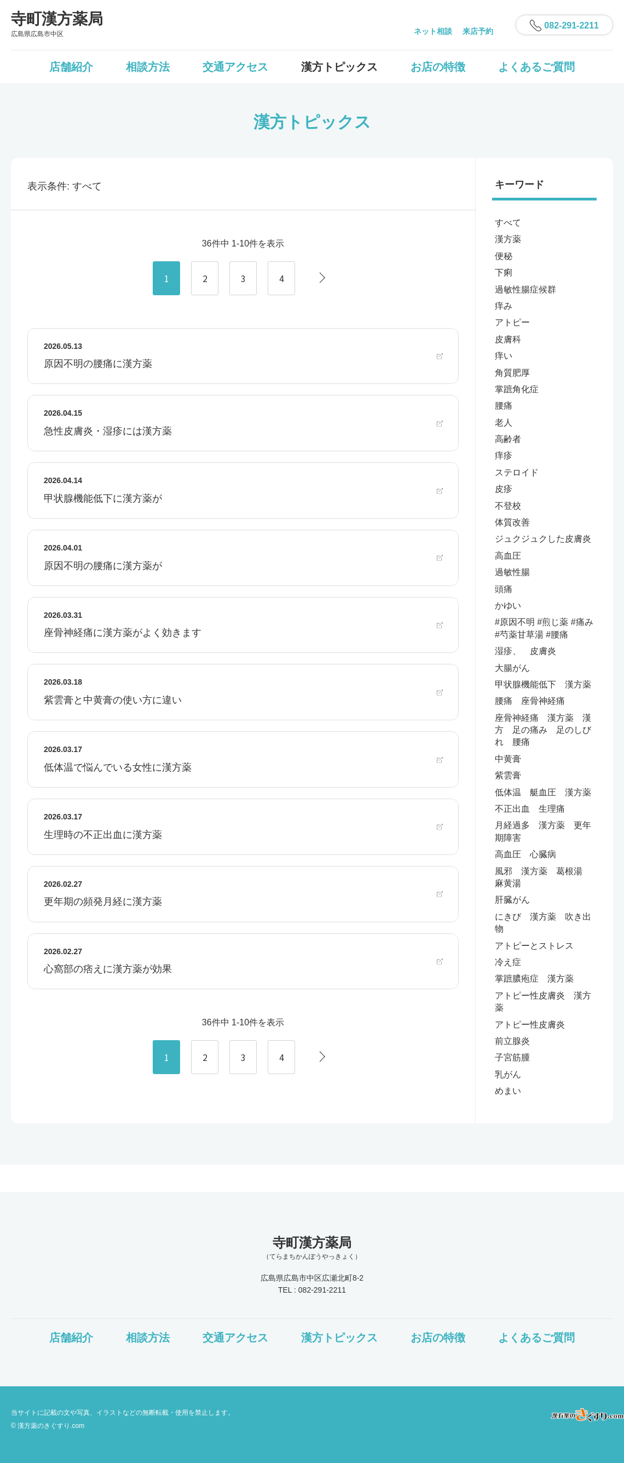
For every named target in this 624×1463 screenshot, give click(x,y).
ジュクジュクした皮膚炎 (543, 538)
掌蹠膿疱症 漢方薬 (534, 978)
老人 (503, 422)
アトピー (512, 322)
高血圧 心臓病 (525, 854)
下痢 (503, 272)
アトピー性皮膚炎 (530, 1024)
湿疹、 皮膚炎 (525, 651)
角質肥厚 (512, 372)
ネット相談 (433, 31)
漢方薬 (508, 239)
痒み (503, 306)
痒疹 (503, 455)
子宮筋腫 (512, 1057)
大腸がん (512, 668)
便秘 (503, 256)
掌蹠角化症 (517, 389)
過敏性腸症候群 (525, 289)
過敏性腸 (512, 572)
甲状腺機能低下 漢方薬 (543, 684)
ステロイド (517, 472)
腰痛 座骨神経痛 (530, 700)
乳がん (508, 1074)
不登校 (508, 505)
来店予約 (478, 31)
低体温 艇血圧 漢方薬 (543, 792)
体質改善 (512, 522)
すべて (508, 222)
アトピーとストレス (534, 945)
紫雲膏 (508, 775)
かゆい (508, 605)
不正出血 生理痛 (530, 808)
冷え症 (508, 962)
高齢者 (508, 439)
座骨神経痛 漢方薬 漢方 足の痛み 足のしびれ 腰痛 (543, 730)
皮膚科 (508, 339)
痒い (503, 355)
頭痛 (503, 589)
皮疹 (503, 489)
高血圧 (508, 555)
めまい (508, 1090)
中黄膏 (508, 759)
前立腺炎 (512, 1041)
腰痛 (503, 405)
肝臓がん (512, 899)
